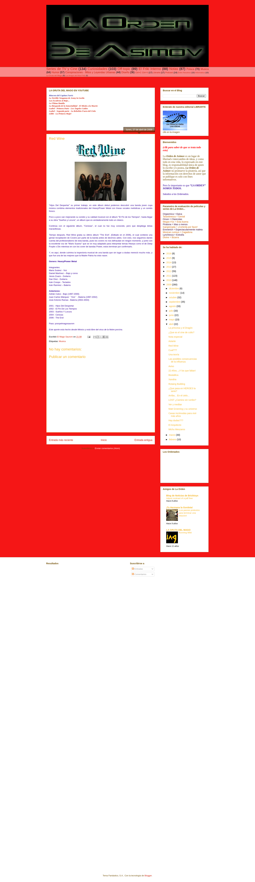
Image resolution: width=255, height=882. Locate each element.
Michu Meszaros (176, 429)
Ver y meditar (175, 404)
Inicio (104, 440)
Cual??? (172, 350)
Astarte (172, 341)
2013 (169, 267)
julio (171, 310)
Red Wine (173, 345)
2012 (169, 271)
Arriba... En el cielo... (178, 395)
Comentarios (139, 574)
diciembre (174, 288)
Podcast (169, 72)
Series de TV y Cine (61, 69)
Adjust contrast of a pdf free (179, 498)
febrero (173, 439)
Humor (55, 72)
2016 (169, 253)
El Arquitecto (174, 425)
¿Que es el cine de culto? (181, 332)
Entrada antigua (143, 440)
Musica (205, 69)
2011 (169, 275)
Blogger (148, 875)
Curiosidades (97, 69)
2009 (169, 284)
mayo (172, 319)
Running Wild (185, 532)
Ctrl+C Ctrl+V (141, 72)
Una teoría (173, 354)
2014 (169, 262)
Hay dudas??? (175, 420)
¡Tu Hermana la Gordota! (179, 507)
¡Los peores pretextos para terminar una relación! (189, 513)
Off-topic (124, 69)
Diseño (125, 72)
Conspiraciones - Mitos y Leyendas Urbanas (90, 72)
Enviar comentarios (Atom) (107, 448)
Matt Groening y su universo (182, 409)
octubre (173, 297)
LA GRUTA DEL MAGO (178, 530)
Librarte (156, 72)
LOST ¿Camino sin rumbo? (182, 400)
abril (171, 324)
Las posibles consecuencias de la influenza (182, 360)
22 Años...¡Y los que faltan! (182, 370)
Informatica (200, 72)
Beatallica (173, 375)
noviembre (174, 293)
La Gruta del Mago (54, 75)
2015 (169, 258)
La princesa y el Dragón (180, 328)
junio (171, 315)
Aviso (171, 366)
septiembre (175, 302)
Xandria (172, 379)
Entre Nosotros (184, 72)
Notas (173, 69)
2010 (169, 280)
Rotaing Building (176, 384)
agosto (172, 306)
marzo (172, 435)
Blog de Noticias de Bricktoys (182, 495)
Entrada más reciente (61, 440)
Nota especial (175, 336)
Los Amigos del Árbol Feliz (75, 75)
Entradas (137, 569)
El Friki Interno (150, 69)
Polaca (190, 69)
